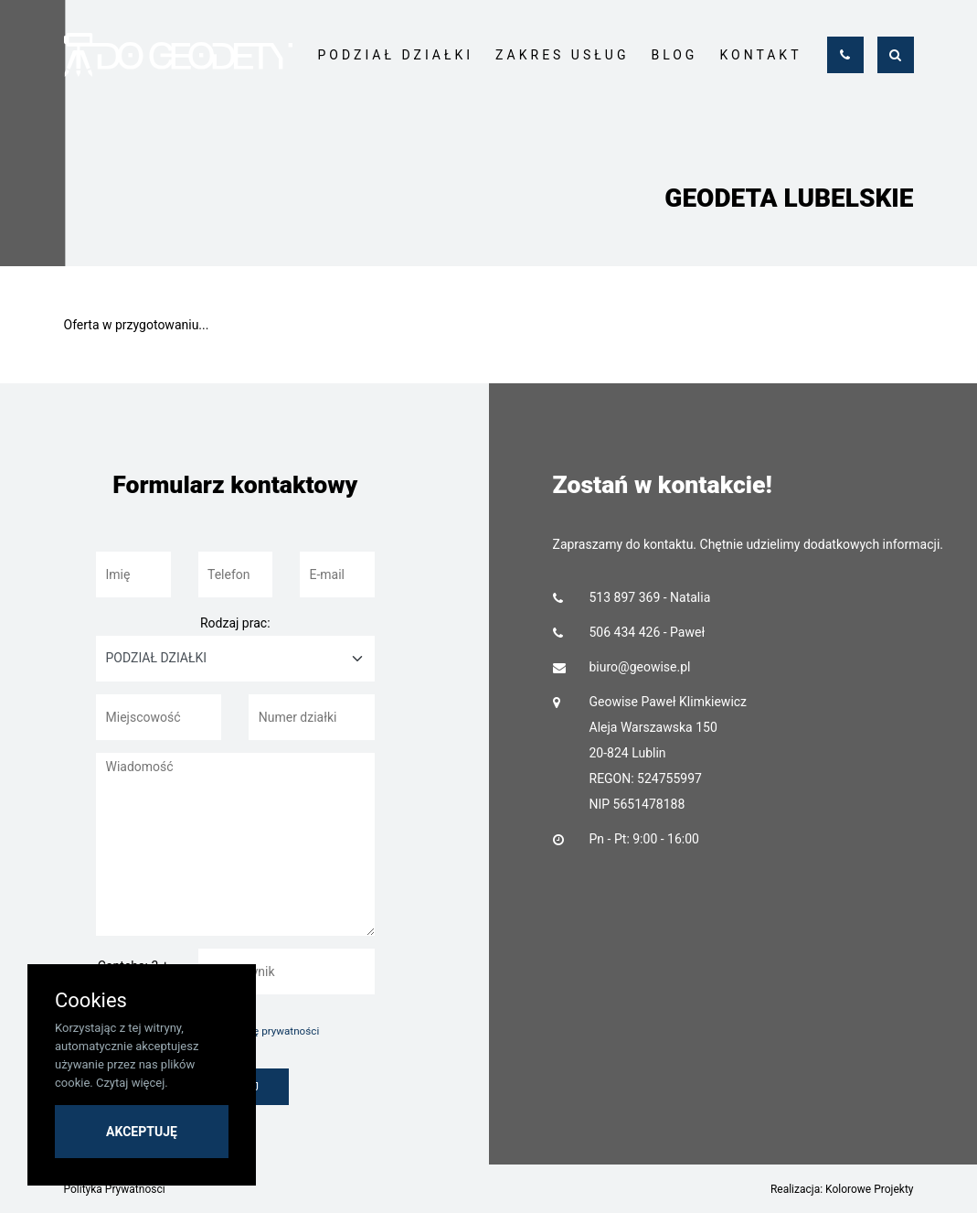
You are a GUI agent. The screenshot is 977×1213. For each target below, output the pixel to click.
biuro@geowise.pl (640, 667)
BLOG (674, 55)
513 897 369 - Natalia (650, 597)
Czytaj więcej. (132, 1083)
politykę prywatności (270, 1031)
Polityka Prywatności (114, 1189)
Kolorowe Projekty (869, 1189)
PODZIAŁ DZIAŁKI (396, 55)
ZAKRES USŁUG (562, 55)
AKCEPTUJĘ (141, 1131)
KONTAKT (760, 55)
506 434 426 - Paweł (647, 632)
